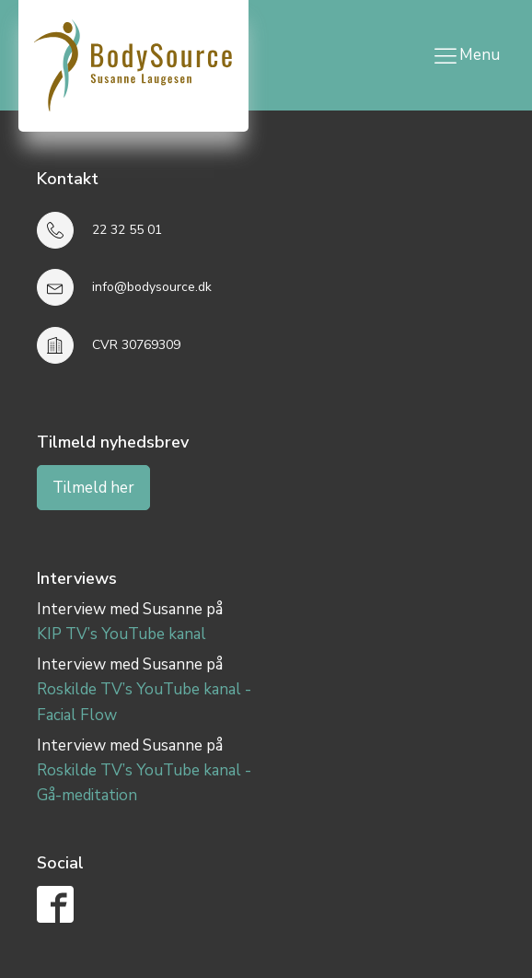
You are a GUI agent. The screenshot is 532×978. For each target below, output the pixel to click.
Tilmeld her (93, 487)
